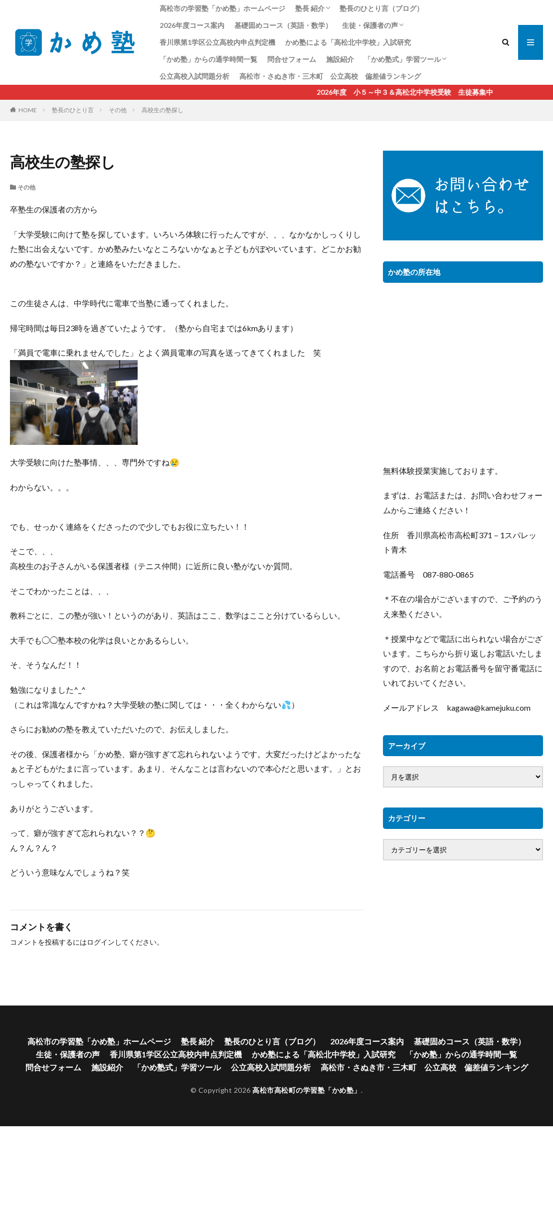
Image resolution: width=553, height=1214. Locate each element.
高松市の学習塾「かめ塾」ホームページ (222, 8)
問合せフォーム (291, 59)
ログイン (101, 942)
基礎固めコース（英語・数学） (283, 25)
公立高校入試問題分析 (194, 76)
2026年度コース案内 (192, 25)
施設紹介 (340, 59)
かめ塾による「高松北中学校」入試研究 (348, 42)
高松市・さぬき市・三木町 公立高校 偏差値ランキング (330, 76)
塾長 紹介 (310, 8)
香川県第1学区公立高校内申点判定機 (217, 42)
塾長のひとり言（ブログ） (381, 8)
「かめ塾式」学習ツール (402, 59)
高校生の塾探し (163, 110)
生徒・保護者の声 (370, 25)
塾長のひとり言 (73, 110)
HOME (27, 110)
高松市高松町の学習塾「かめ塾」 (306, 1090)
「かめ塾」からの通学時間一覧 (208, 59)
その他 (118, 110)
